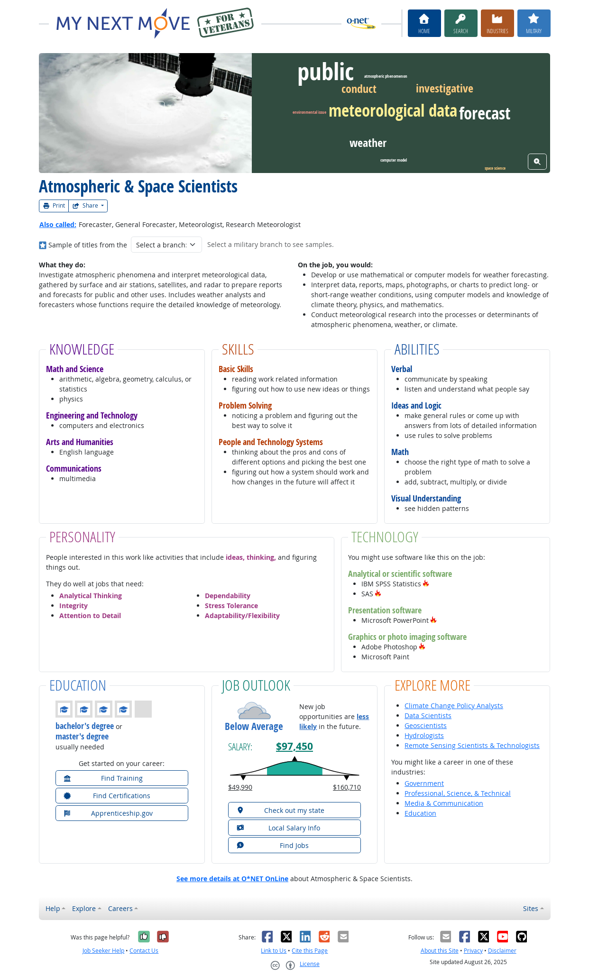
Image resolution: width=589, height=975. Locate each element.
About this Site (440, 951)
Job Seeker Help (103, 951)
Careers (120, 908)
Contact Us (143, 951)
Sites (530, 908)
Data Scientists (428, 715)
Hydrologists (424, 735)
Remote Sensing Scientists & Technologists (472, 745)
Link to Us (273, 951)
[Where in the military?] (43, 244)
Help (53, 908)
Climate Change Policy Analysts (454, 705)
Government (424, 783)
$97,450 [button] (294, 746)
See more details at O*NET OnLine (232, 878)
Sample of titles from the (87, 244)
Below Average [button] (254, 726)
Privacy (473, 951)
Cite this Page (310, 951)
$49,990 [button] (240, 787)
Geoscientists (426, 725)
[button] (426, 583)
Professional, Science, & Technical (458, 793)
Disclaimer (502, 951)
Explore (84, 908)
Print (54, 205)
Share (86, 205)
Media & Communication (444, 803)
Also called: (57, 224)
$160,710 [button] (347, 787)
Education (420, 813)
